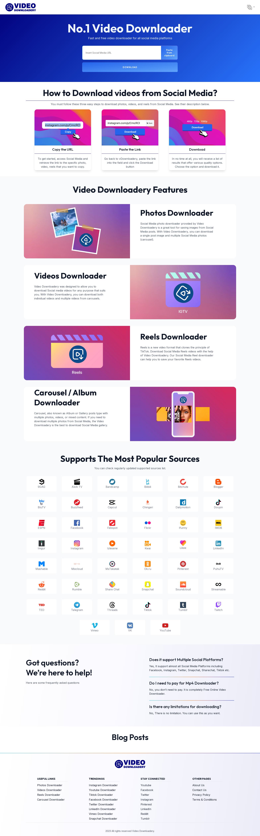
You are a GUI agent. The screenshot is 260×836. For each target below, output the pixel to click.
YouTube (165, 627)
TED (42, 607)
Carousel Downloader (51, 799)
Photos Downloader (49, 785)
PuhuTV (218, 566)
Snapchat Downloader (103, 818)
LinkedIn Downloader (102, 809)
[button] (251, 7)
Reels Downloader (48, 794)
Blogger (218, 483)
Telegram (77, 607)
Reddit (41, 586)
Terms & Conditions (204, 799)
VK (130, 627)
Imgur (41, 545)
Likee (183, 544)
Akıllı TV (77, 483)
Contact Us (199, 790)
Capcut (112, 504)
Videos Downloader (49, 790)
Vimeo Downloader (101, 813)
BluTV (41, 504)
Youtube (146, 785)
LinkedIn (218, 545)
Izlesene (112, 545)
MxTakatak (112, 566)
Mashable (41, 566)
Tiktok (148, 607)
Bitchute (183, 483)
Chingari (148, 504)
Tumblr (183, 607)
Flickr (147, 524)
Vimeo (94, 627)
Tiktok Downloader (101, 794)
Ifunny (183, 524)
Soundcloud (183, 586)
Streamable (218, 586)
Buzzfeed (77, 504)
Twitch (218, 607)
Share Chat (112, 586)
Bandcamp (112, 483)
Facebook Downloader (103, 799)
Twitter (145, 794)
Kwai (148, 545)
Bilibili (147, 483)
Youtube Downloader (102, 790)
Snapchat (148, 586)
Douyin (218, 504)
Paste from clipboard (169, 53)
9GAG (41, 483)
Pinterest (183, 566)
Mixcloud (77, 566)
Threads (112, 607)
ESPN (41, 524)
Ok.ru (147, 566)
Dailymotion (183, 504)
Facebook (77, 524)
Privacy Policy (201, 794)
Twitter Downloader (101, 804)
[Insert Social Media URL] (121, 53)
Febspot (112, 524)
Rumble (77, 586)
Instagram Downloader (103, 785)
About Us (198, 785)
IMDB (218, 524)
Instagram (77, 545)
